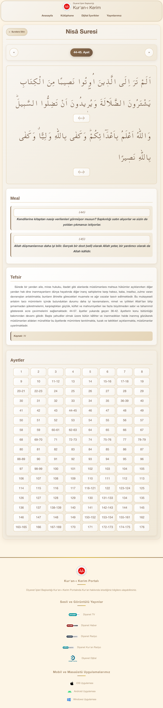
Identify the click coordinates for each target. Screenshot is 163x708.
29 (142, 392)
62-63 (73, 431)
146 (21, 518)
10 (38, 382)
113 (141, 479)
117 (72, 489)
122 (107, 489)
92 (73, 460)
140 (72, 508)
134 (124, 499)
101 (72, 470)
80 (21, 450)
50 (21, 421)
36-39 (125, 402)
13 (73, 382)
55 (107, 421)
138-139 (55, 508)
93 (90, 460)
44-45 (73, 411)
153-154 (107, 518)
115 (38, 489)
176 (141, 528)
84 (90, 450)
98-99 (38, 470)
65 (107, 431)
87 (142, 450)
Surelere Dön (18, 32)
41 (21, 411)
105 (141, 470)
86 (124, 450)
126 (21, 499)
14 (90, 382)
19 (142, 382)
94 (107, 460)
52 (55, 421)
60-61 (56, 431)
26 (90, 392)
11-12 (56, 382)
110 (90, 479)
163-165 (21, 528)
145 (141, 508)
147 (38, 518)
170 (72, 528)
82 (55, 450)
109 (72, 479)
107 (38, 479)
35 (107, 402)
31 (38, 402)
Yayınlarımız (114, 16)
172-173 (107, 528)
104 (124, 470)
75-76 (107, 440)
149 (72, 518)
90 (38, 460)
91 (55, 460)
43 (55, 411)
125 (141, 489)
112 (124, 479)
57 (142, 421)
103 (107, 470)
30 (21, 402)
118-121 (90, 489)
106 (21, 479)
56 (124, 421)
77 (124, 440)
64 (90, 431)
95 (124, 460)
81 (38, 450)
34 (90, 402)
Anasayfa (47, 16)
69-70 (38, 440)
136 (21, 508)
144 (124, 508)
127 (38, 499)
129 (72, 499)
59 (38, 431)
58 (21, 431)
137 (38, 508)
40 (142, 402)
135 (141, 499)
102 (90, 470)
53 (73, 421)
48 (124, 411)
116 (55, 489)
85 (107, 450)
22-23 (38, 392)
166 (38, 528)
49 (142, 411)
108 (55, 479)
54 (90, 421)
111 (107, 479)
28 (124, 392)
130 (90, 499)
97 (21, 470)
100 (55, 470)
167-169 (55, 528)
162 (141, 518)
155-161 (124, 518)
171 (90, 528)
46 (90, 411)
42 (38, 411)
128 (55, 499)
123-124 (124, 489)
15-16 (107, 382)
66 (124, 431)
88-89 (21, 460)
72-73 (73, 440)
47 (107, 411)
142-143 (107, 508)
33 (73, 402)
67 (142, 431)
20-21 (21, 392)
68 (21, 440)
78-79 (142, 440)
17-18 (125, 382)
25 (73, 392)
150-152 (90, 518)
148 (55, 518)
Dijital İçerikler (90, 16)
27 (107, 392)
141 (90, 508)
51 (38, 421)
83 (73, 450)
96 (142, 460)
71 (55, 440)
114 (21, 489)
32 (55, 402)
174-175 (124, 528)
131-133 (107, 499)
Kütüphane (67, 16)
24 (55, 392)
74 (90, 440)
